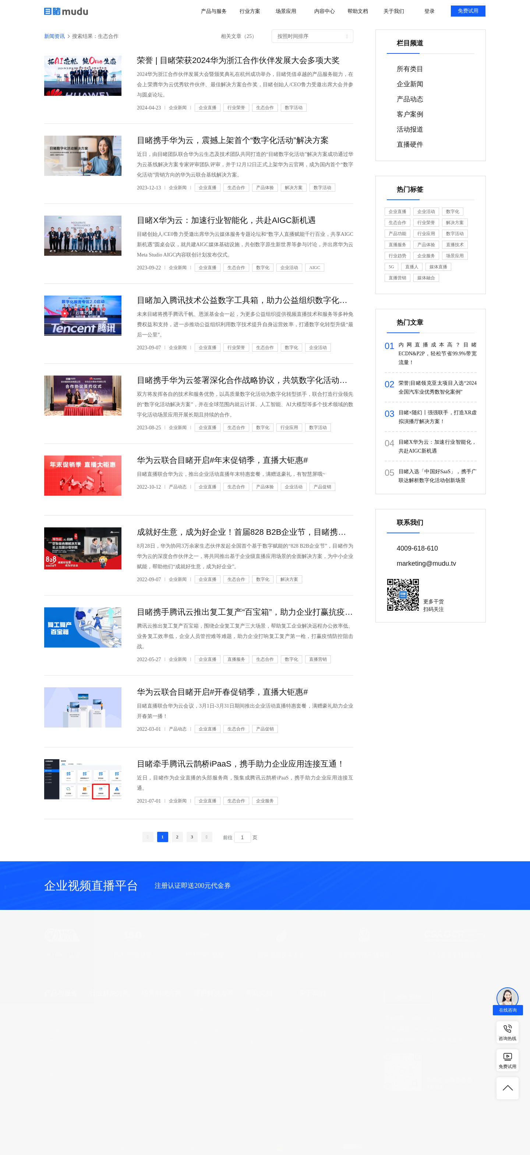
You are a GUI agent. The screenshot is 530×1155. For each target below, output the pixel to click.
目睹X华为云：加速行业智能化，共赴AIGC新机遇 (226, 220)
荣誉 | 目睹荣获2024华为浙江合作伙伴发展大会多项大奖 (238, 60)
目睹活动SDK (260, 1053)
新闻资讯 (309, 1053)
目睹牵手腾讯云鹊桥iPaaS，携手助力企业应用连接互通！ (241, 763)
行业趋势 (397, 255)
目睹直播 (54, 1009)
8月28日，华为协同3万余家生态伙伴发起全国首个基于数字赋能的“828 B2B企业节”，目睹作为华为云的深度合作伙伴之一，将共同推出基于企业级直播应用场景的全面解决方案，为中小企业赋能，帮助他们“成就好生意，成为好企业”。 (245, 556)
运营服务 (54, 1031)
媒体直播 (438, 266)
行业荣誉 (236, 107)
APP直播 (203, 1020)
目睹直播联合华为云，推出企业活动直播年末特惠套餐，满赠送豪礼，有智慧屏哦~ (231, 474)
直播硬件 (54, 1075)
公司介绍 (309, 1009)
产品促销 (322, 486)
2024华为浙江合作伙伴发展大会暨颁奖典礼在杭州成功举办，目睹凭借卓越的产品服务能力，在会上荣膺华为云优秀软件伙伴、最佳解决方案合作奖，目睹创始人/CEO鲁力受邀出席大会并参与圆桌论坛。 (245, 84)
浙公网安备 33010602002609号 (313, 1147)
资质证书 (309, 1031)
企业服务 (265, 800)
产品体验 (265, 187)
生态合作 (265, 107)
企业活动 (289, 267)
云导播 (52, 1042)
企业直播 (207, 107)
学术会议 (152, 1097)
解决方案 (294, 187)
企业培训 (152, 1064)
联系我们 (309, 1075)
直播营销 (318, 659)
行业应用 (289, 427)
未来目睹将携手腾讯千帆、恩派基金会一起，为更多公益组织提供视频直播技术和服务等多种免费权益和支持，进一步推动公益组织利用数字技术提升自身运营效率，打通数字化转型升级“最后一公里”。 (245, 324)
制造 (94, 1042)
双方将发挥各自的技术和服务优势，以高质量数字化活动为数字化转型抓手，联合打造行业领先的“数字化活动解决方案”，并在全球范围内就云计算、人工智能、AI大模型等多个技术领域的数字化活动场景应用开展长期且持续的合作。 (245, 404)
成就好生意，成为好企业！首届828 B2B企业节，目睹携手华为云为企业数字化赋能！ (245, 532)
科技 (94, 1009)
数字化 (262, 267)
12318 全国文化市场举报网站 (391, 1147)
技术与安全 (206, 1064)
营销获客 (152, 1031)
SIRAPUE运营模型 (320, 1020)
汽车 (94, 1053)
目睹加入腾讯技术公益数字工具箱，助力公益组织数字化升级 (245, 300)
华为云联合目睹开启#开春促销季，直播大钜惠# (222, 692)
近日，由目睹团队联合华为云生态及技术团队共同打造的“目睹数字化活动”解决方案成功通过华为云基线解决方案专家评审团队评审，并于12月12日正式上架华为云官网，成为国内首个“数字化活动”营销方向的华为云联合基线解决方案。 (245, 164)
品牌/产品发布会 (160, 1020)
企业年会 (152, 1075)
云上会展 (152, 1108)
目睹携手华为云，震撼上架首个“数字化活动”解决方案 (233, 140)
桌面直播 (204, 1009)
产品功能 (397, 233)
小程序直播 (206, 1031)
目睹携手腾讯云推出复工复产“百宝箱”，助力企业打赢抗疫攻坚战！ (245, 612)
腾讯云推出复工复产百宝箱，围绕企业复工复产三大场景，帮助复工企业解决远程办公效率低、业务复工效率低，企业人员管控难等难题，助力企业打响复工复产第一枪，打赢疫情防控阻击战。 (245, 636)
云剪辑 (52, 1053)
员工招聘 (152, 1086)
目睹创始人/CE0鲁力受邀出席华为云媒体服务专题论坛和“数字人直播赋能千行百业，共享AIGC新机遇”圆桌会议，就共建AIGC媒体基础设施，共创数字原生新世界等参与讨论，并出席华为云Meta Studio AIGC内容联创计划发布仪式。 (245, 244)
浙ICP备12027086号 (198, 1147)
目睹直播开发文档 (266, 1031)
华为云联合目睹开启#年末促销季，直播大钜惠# (222, 460)
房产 (94, 1064)
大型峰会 (152, 1009)
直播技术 (455, 244)
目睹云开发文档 (263, 1064)
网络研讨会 (206, 1042)
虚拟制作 (54, 1064)
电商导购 (152, 1042)
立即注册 (413, 905)
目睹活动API (260, 1042)
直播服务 (236, 659)
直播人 (411, 266)
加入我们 (309, 1064)
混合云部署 (206, 1075)
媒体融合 (426, 277)
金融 (94, 1020)
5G (391, 266)
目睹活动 (54, 1020)
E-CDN (201, 1053)
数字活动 (294, 107)
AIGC (314, 267)
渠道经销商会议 (160, 1053)
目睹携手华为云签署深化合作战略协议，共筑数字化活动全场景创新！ (245, 380)
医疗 (94, 1031)
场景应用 (455, 255)
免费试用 (468, 11)
